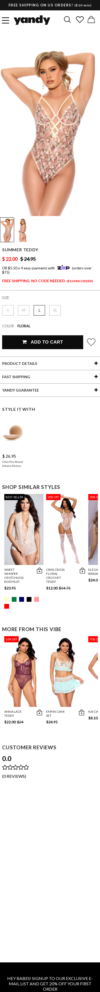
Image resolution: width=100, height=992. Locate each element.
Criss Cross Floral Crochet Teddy (55, 576)
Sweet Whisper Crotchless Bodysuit (13, 576)
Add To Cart (42, 342)
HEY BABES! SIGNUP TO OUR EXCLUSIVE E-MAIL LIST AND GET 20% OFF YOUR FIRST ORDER (50, 983)
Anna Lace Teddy (13, 714)
